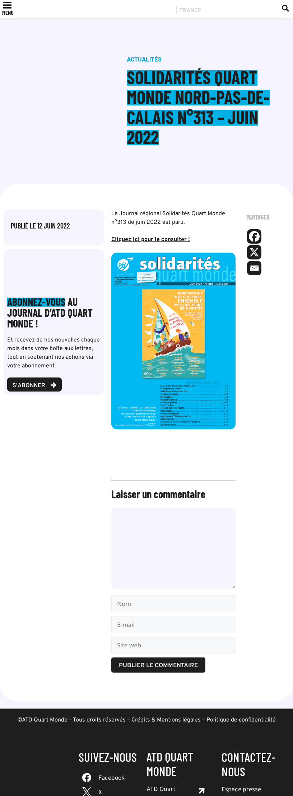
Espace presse (241, 790)
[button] (8, 12)
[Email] (254, 268)
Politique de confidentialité (241, 720)
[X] (254, 252)
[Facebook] (254, 236)
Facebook (111, 778)
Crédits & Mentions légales (166, 720)
